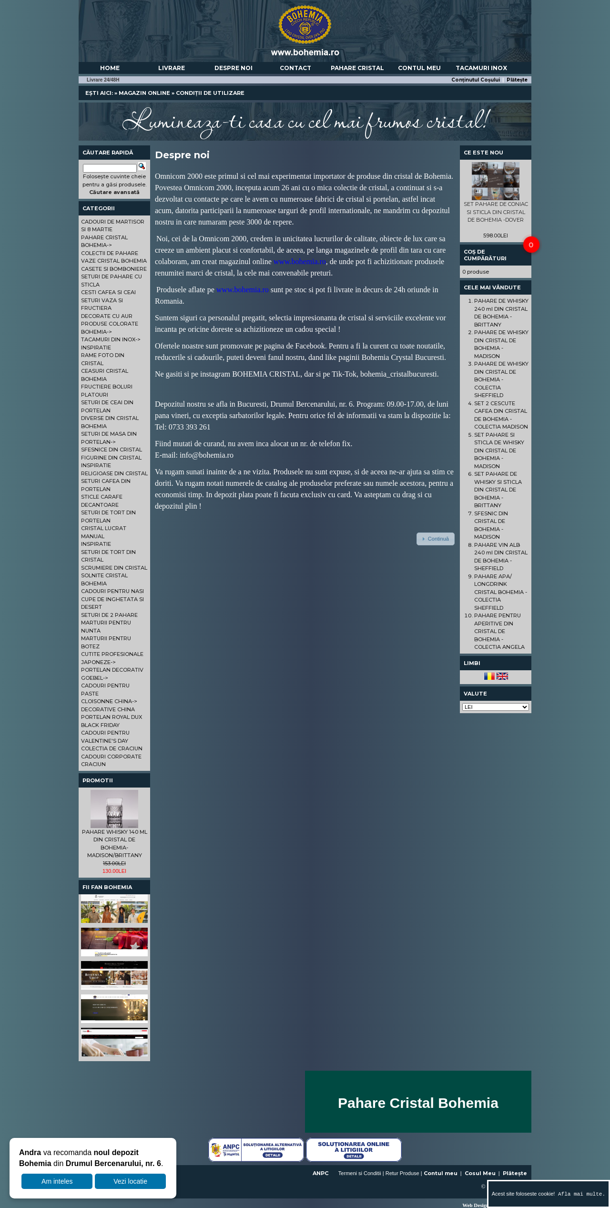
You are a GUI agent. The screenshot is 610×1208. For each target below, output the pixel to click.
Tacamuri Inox (481, 68)
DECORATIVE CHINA (108, 709)
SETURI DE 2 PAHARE (109, 615)
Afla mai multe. (580, 1194)
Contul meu (419, 68)
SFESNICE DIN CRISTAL (111, 449)
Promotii (97, 780)
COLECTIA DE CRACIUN (111, 748)
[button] (436, 538)
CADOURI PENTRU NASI (112, 591)
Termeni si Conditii (359, 1173)
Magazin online (144, 93)
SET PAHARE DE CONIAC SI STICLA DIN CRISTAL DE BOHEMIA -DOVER (496, 212)
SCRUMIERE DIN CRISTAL (114, 567)
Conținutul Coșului (475, 80)
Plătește (517, 80)
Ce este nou (483, 152)
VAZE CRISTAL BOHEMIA (114, 260)
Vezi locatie (130, 1181)
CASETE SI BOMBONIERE (114, 269)
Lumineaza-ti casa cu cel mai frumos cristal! (305, 119)
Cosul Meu (480, 1173)
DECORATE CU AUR (106, 316)
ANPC (320, 1173)
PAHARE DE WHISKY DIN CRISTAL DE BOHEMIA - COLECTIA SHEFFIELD (501, 379)
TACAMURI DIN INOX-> (111, 339)
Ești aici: (99, 93)
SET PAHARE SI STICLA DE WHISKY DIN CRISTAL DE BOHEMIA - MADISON (499, 450)
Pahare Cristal (357, 68)
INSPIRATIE (96, 347)
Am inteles (56, 1181)
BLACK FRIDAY (100, 725)
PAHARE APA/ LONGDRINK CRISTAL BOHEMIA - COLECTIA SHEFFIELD (500, 592)
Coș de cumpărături (485, 255)
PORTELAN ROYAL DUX (111, 717)
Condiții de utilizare (210, 93)
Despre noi (233, 68)
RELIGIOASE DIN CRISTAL (114, 473)
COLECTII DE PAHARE (109, 253)
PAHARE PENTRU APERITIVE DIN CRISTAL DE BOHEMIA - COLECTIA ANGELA (499, 631)
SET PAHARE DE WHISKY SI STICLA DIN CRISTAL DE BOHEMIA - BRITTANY (498, 490)
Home (110, 68)
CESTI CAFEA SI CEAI (108, 292)
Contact (295, 68)
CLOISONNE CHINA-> (109, 701)
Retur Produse (402, 1173)
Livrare (171, 68)
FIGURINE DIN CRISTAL (111, 457)
